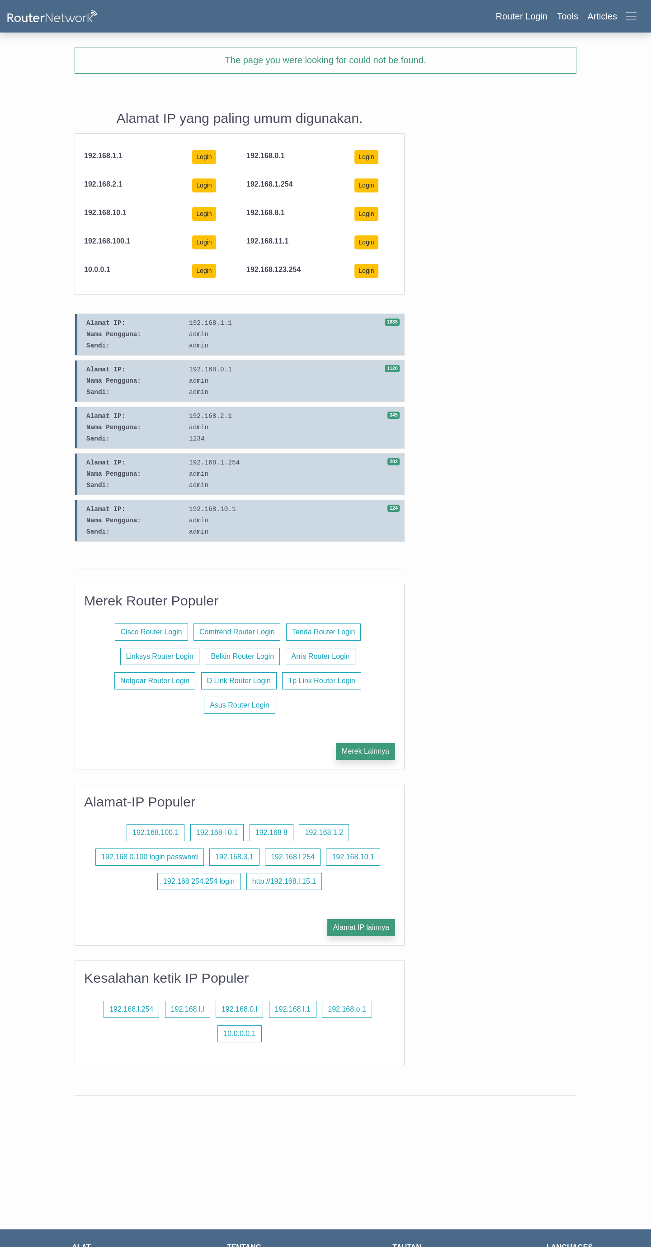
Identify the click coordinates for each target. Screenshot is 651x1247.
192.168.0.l (239, 1009)
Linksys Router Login (159, 656)
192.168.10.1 (353, 857)
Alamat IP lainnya (361, 927)
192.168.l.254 (131, 1009)
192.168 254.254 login (199, 881)
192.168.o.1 (347, 1009)
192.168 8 (271, 832)
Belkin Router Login (242, 656)
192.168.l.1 (293, 1009)
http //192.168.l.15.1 (284, 881)
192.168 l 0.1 (217, 832)
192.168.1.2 (324, 832)
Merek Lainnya (365, 751)
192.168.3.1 (234, 857)
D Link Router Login (239, 680)
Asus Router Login (239, 705)
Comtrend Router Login (236, 632)
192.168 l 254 (293, 857)
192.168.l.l (187, 1009)
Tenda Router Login (323, 632)
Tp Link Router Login (321, 680)
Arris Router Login (321, 656)
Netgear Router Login (154, 680)
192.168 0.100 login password (149, 857)
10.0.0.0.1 (239, 1033)
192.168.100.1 (155, 832)
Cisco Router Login (151, 632)
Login (204, 156)
